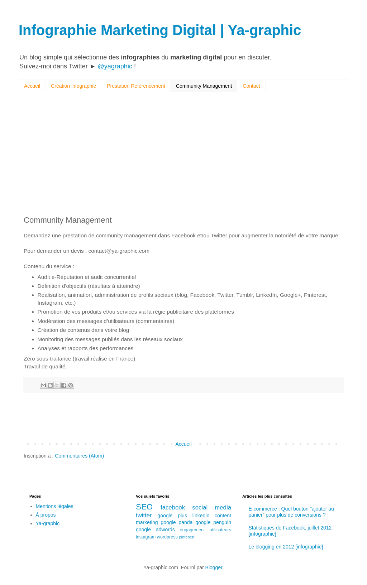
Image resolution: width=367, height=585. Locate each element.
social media (211, 507)
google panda (176, 522)
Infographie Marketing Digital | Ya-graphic (160, 30)
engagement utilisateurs (205, 529)
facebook (173, 507)
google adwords (155, 529)
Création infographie (73, 86)
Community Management (204, 86)
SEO (144, 506)
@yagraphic (115, 66)
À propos (46, 515)
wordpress (167, 537)
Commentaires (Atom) (79, 456)
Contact (251, 86)
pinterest (186, 537)
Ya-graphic (48, 523)
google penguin (213, 522)
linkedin (200, 515)
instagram (146, 537)
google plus (172, 515)
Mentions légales (54, 506)
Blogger (213, 567)
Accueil (32, 86)
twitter (144, 515)
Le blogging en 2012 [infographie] (285, 547)
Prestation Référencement (136, 86)
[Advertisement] (183, 155)
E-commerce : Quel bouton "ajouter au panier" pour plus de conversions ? (291, 512)
